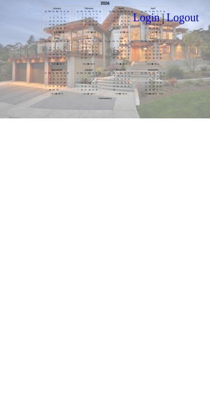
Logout (182, 17)
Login (146, 17)
